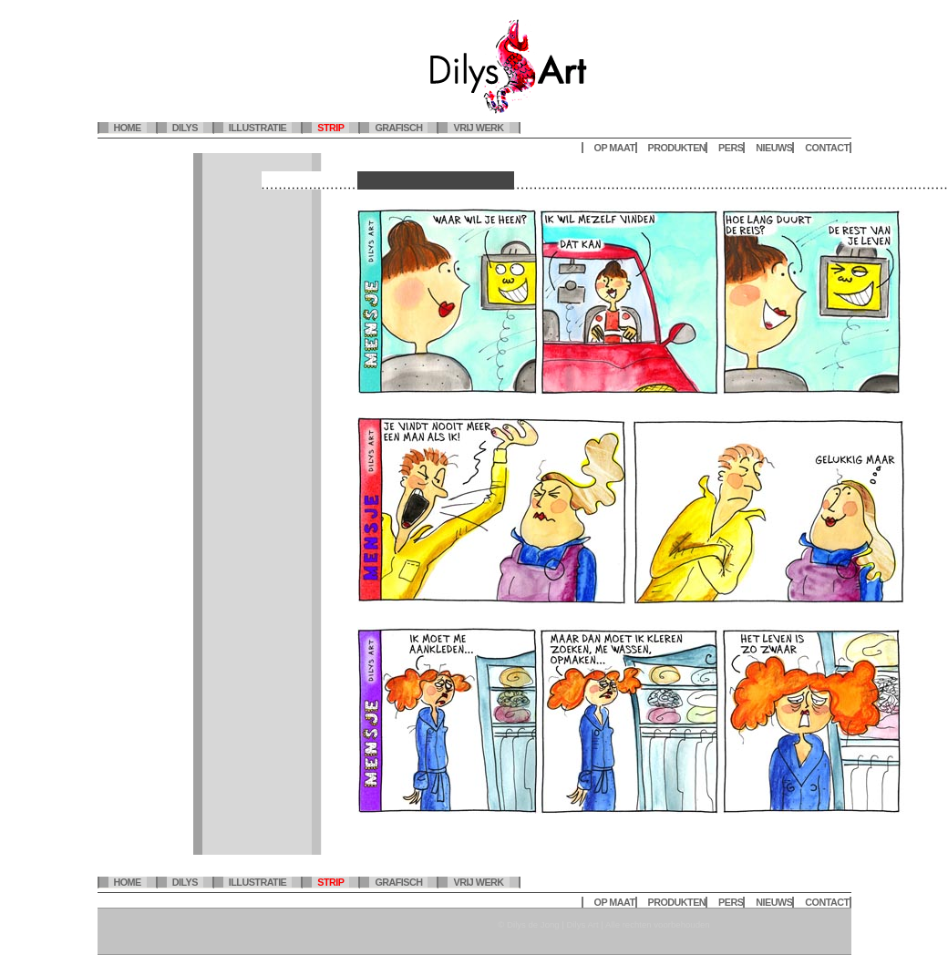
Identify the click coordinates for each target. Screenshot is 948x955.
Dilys (185, 127)
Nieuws (774, 147)
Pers (730, 147)
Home (127, 127)
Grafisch (398, 127)
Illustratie (257, 127)
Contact (827, 147)
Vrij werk (478, 127)
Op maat (614, 147)
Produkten (677, 147)
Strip (330, 127)
